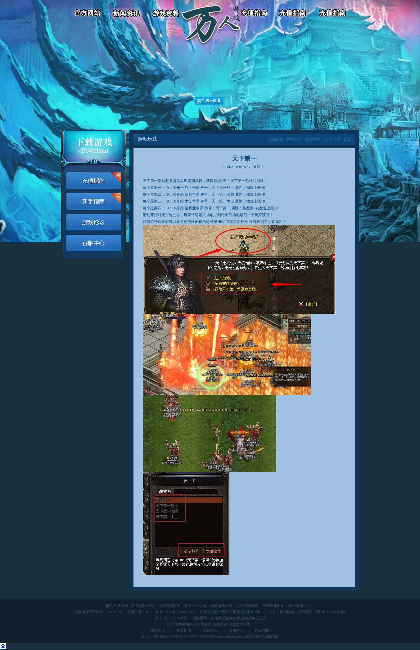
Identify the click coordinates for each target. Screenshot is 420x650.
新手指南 (93, 201)
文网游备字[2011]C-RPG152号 (98, 612)
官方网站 (84, 14)
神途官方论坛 (240, 624)
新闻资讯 (127, 14)
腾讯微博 (209, 101)
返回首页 (211, 14)
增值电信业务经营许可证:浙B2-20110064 (313, 612)
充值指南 (183, 630)
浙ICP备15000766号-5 (172, 618)
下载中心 (210, 630)
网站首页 (294, 139)
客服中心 (294, 14)
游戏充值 (254, 14)
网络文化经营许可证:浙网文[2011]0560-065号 (239, 612)
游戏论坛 (333, 14)
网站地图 (262, 630)
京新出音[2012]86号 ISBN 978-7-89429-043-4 (162, 612)
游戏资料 (167, 14)
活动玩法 (332, 139)
